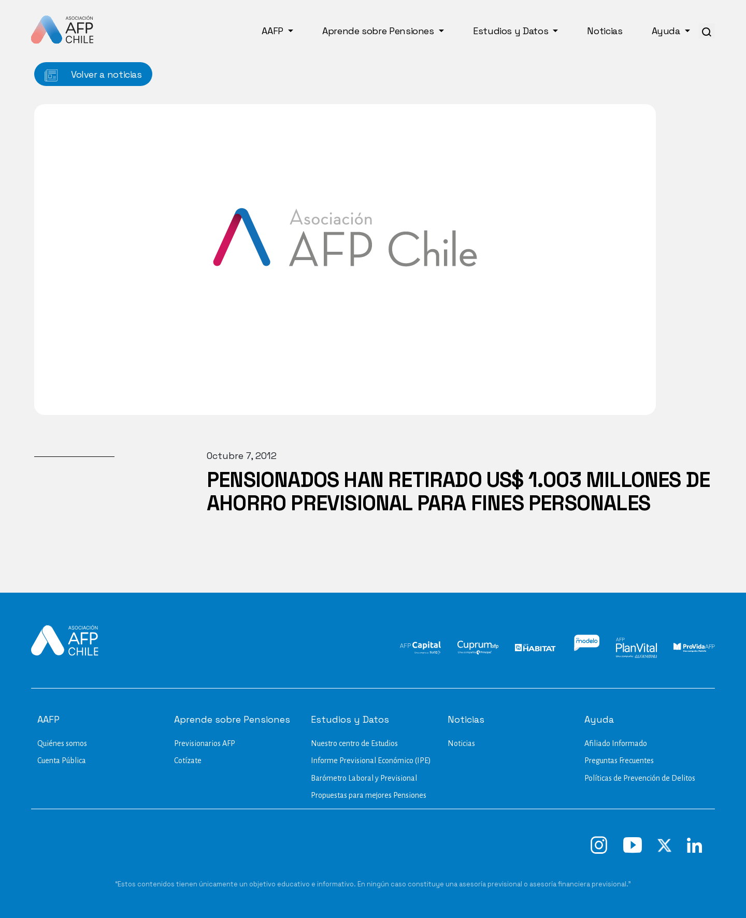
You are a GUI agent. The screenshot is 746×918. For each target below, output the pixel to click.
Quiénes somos (62, 743)
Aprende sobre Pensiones (379, 31)
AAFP (273, 31)
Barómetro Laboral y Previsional (364, 778)
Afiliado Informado (615, 743)
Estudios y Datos (512, 31)
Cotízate (188, 760)
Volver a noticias (93, 74)
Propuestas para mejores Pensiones (368, 795)
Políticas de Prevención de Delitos (639, 778)
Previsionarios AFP (204, 743)
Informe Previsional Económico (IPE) (371, 760)
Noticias (604, 31)
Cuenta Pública (61, 760)
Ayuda (667, 31)
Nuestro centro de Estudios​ (354, 743)
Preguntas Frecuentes (619, 760)
